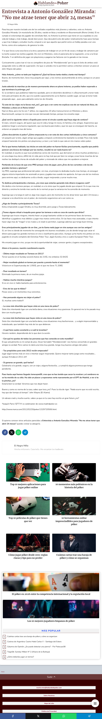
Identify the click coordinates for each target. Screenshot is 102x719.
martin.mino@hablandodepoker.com (49, 688)
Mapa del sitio (49, 703)
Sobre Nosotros (49, 696)
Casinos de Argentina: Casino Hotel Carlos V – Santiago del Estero (34, 641)
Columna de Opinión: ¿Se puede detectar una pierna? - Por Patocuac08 (36, 646)
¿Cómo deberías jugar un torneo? (20, 657)
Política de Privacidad (49, 711)
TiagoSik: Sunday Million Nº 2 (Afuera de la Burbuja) (28, 652)
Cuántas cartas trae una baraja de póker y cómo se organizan (32, 636)
